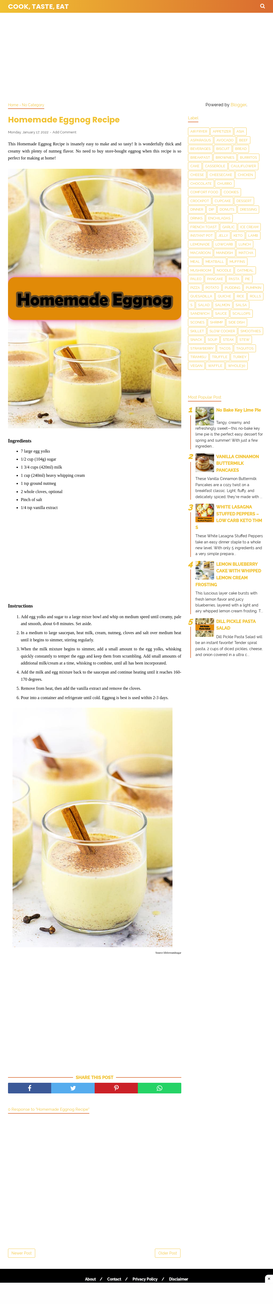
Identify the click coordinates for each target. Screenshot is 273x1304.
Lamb (253, 235)
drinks (196, 218)
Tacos (225, 348)
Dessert (244, 201)
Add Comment (64, 132)
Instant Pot (201, 235)
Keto (238, 235)
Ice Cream (249, 227)
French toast (203, 227)
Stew (244, 340)
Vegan (196, 366)
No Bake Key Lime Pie (238, 410)
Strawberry (202, 348)
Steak (228, 340)
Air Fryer (198, 131)
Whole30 (236, 366)
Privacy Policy (145, 1279)
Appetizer (222, 131)
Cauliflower (243, 166)
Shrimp (216, 322)
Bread (241, 149)
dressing (248, 209)
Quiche (224, 296)
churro (224, 184)
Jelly (223, 235)
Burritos (248, 157)
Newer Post (21, 1253)
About (90, 1279)
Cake (194, 166)
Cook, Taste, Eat (38, 6)
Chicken (245, 175)
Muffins (237, 262)
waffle (215, 366)
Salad (204, 305)
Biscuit (223, 149)
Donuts (227, 209)
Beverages (200, 149)
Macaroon (200, 253)
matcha (246, 253)
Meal (195, 262)
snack (196, 340)
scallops (241, 313)
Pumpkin (253, 288)
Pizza (195, 288)
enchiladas (219, 218)
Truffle (219, 357)
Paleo (196, 279)
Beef (243, 140)
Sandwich (200, 313)
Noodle (224, 270)
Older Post (167, 1253)
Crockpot (199, 201)
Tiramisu (198, 357)
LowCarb (224, 244)
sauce (221, 313)
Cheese (197, 175)
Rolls (255, 296)
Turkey (239, 357)
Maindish (224, 253)
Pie (247, 279)
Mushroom (200, 270)
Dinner (196, 209)
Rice (240, 296)
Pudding (232, 288)
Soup (212, 340)
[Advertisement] (136, 56)
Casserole (215, 166)
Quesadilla (201, 296)
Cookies (231, 192)
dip (211, 209)
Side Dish (236, 322)
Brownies (225, 157)
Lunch (245, 244)
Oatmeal (245, 270)
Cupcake (223, 201)
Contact (114, 1279)
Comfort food (204, 192)
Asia (240, 131)
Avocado (225, 140)
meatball (215, 262)
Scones (197, 322)
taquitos (245, 348)
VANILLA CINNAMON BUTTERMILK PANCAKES (237, 463)
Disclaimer (178, 1279)
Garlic (228, 227)
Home (13, 104)
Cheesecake (221, 175)
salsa (241, 305)
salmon (222, 305)
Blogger (238, 104)
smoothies (250, 331)
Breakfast (200, 157)
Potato (212, 288)
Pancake (215, 279)
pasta (234, 279)
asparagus (200, 140)
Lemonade (200, 244)
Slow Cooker (222, 331)
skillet (197, 331)
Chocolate (201, 184)
